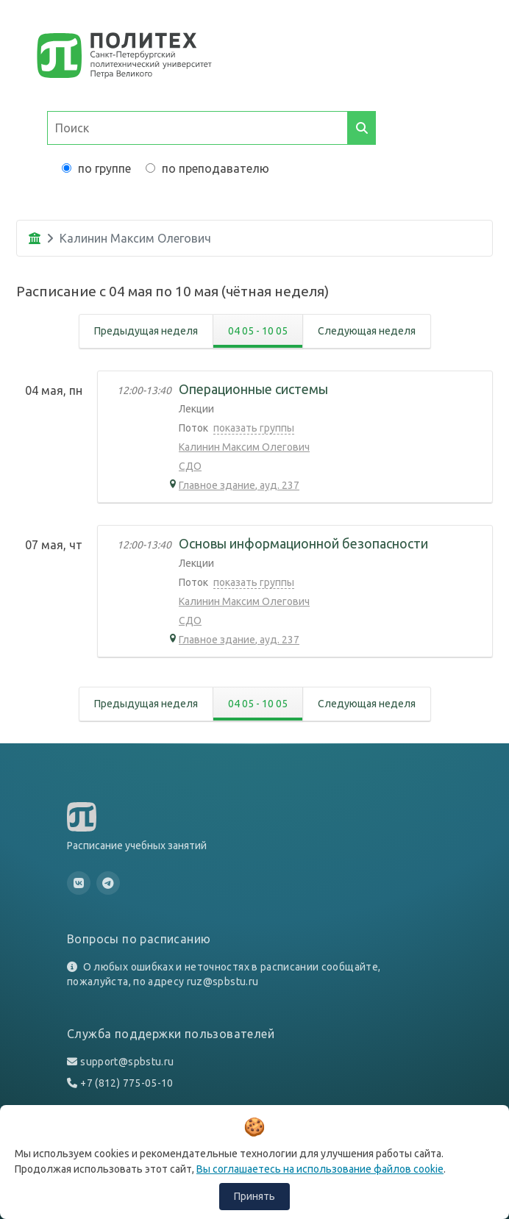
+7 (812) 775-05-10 (126, 1083)
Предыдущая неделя (146, 331)
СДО (190, 466)
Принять (254, 1196)
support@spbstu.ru (127, 1062)
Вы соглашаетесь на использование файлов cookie (320, 1169)
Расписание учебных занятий (137, 845)
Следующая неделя (367, 331)
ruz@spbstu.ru (223, 981)
